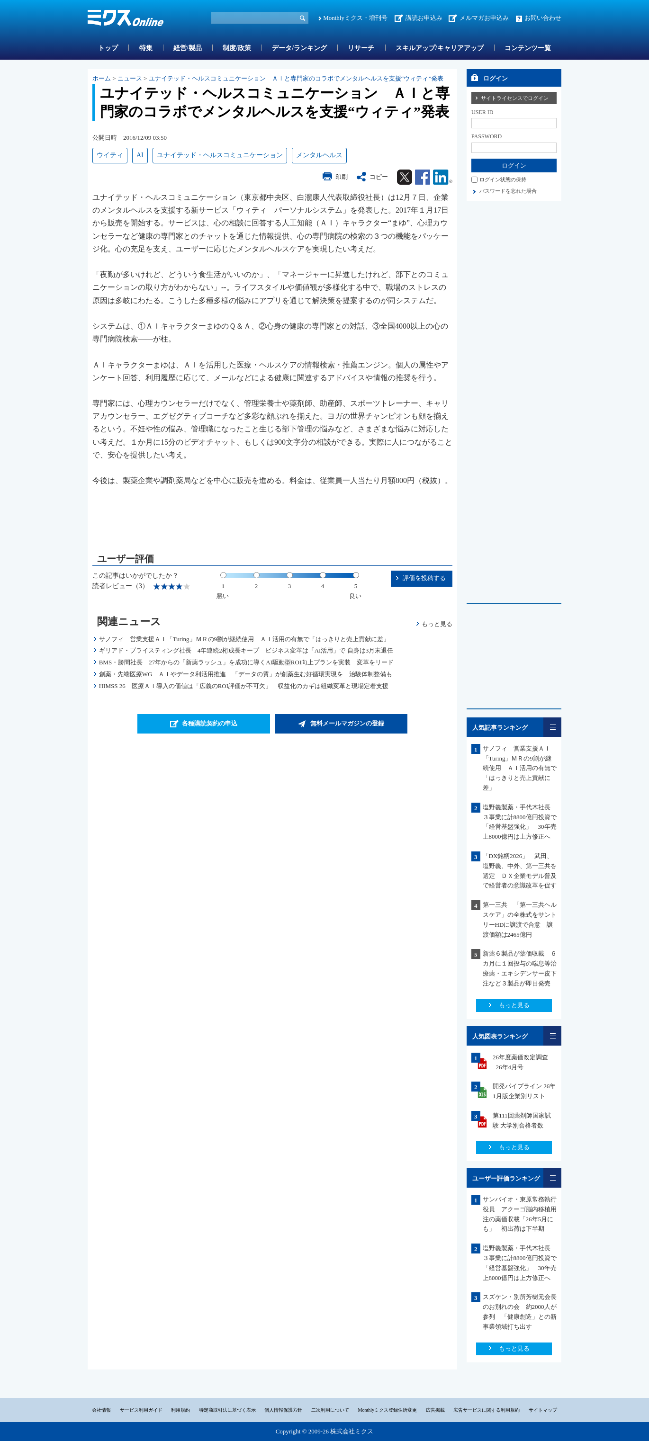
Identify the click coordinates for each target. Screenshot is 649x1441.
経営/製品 (187, 48)
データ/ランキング (299, 48)
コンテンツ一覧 (528, 48)
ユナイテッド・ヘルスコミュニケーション (220, 155)
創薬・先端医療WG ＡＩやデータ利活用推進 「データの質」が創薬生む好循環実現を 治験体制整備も (246, 674)
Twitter (404, 177)
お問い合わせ (542, 17)
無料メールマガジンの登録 (347, 723)
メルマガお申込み (484, 17)
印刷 (341, 176)
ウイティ (110, 155)
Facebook (422, 177)
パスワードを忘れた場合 (508, 191)
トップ (108, 48)
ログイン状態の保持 (502, 179)
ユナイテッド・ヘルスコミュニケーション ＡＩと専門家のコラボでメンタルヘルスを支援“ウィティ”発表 (296, 78)
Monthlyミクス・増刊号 (355, 17)
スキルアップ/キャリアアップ (440, 48)
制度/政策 (237, 48)
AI (140, 155)
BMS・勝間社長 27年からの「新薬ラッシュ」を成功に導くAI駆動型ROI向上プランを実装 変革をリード (246, 662)
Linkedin (442, 177)
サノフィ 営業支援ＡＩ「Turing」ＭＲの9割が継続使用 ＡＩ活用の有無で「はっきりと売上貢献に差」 (244, 639)
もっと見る (437, 623)
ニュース (129, 78)
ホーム (101, 78)
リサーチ (361, 48)
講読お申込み (424, 17)
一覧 (552, 727)
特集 (146, 48)
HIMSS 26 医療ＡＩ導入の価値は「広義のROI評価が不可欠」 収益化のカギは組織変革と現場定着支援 (243, 685)
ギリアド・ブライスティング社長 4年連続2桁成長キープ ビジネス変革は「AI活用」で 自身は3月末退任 (246, 650)
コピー (379, 176)
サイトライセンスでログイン (515, 98)
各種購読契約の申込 (209, 723)
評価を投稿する (424, 578)
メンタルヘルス (319, 155)
